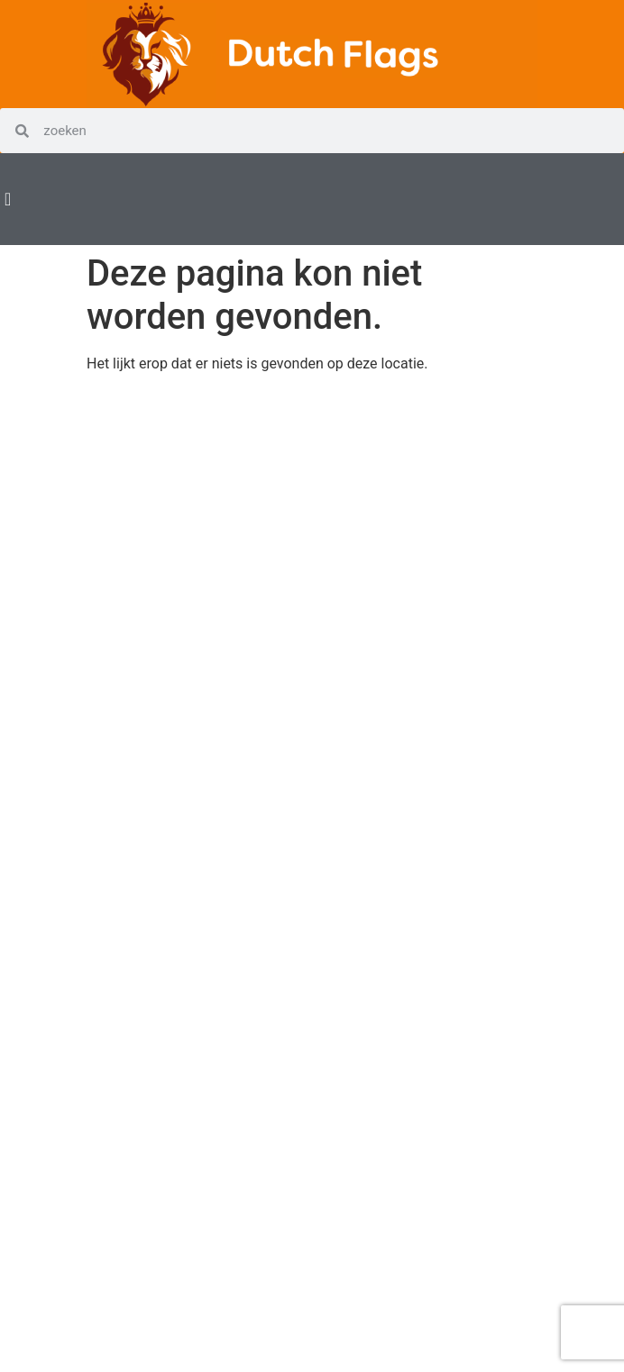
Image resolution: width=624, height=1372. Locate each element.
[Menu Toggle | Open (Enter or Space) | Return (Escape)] (7, 199)
